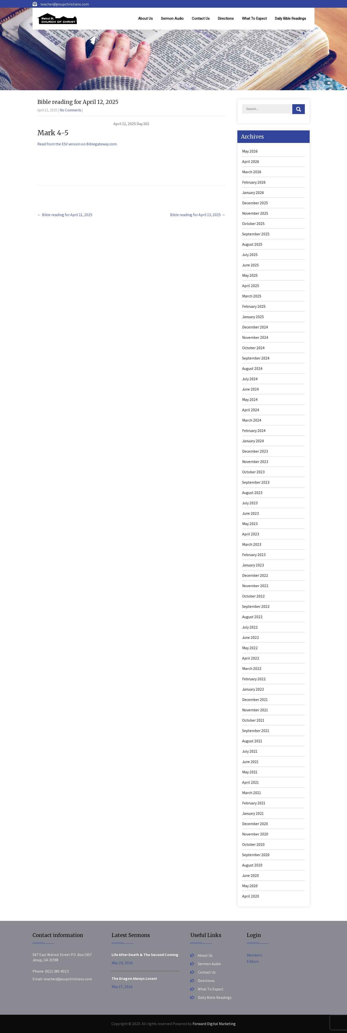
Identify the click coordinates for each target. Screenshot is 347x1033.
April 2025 (250, 285)
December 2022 (255, 575)
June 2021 (250, 761)
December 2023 (255, 451)
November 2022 (255, 585)
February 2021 (253, 803)
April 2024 (250, 409)
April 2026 (250, 161)
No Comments (70, 110)
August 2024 (252, 368)
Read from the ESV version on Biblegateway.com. (77, 144)
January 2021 (253, 813)
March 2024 (251, 420)
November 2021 (255, 709)
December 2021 (255, 699)
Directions (226, 18)
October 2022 (253, 596)
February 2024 (254, 430)
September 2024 (255, 358)
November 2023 (255, 461)
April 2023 (250, 534)
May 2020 (250, 885)
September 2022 (256, 606)
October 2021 (253, 720)
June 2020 (250, 875)
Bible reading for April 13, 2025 (197, 214)
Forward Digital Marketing (214, 1023)
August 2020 (252, 865)
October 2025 (253, 223)
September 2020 (255, 854)
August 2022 (252, 616)
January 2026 (253, 192)
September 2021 (255, 730)
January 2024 (253, 440)
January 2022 (253, 689)
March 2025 (251, 296)
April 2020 (250, 896)
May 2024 (250, 399)
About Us (145, 18)
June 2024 (250, 389)
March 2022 (251, 668)
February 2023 (254, 554)
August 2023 (252, 492)
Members (254, 955)
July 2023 (250, 503)
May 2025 (250, 275)
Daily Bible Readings (290, 18)
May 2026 (250, 151)
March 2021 (251, 792)
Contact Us (201, 18)
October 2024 (253, 347)
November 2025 (255, 213)
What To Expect (254, 18)
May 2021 (249, 772)
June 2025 (250, 265)
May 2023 (250, 523)
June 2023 (250, 513)
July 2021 (249, 751)
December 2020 (255, 823)
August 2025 (252, 244)
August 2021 (252, 741)
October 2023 (253, 472)
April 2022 (250, 658)
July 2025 (250, 254)
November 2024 (255, 337)
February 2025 (254, 306)
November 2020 (255, 834)
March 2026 (251, 171)
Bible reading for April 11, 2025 (64, 214)
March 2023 (251, 544)
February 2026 (254, 182)
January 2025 (253, 316)
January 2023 (253, 565)
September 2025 (255, 234)
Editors (253, 961)
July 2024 (250, 378)
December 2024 (255, 327)
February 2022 (254, 678)
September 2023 (255, 482)
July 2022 (250, 627)
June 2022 (250, 637)
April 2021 (250, 782)
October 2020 (253, 844)
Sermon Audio (172, 18)
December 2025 (255, 202)
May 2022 (250, 647)
